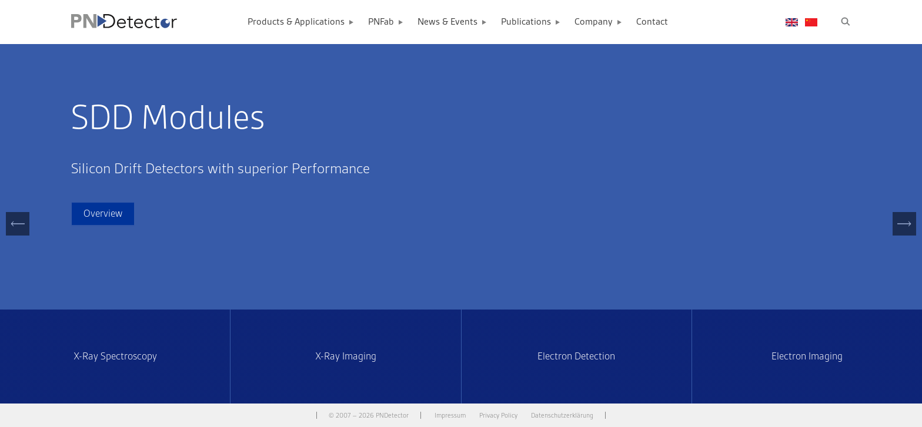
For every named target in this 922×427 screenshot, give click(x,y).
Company (593, 22)
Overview (102, 213)
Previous (17, 235)
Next (904, 235)
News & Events (447, 22)
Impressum (450, 415)
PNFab (381, 22)
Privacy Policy (498, 415)
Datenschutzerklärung (562, 415)
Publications (526, 22)
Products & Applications (296, 22)
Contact (652, 22)
